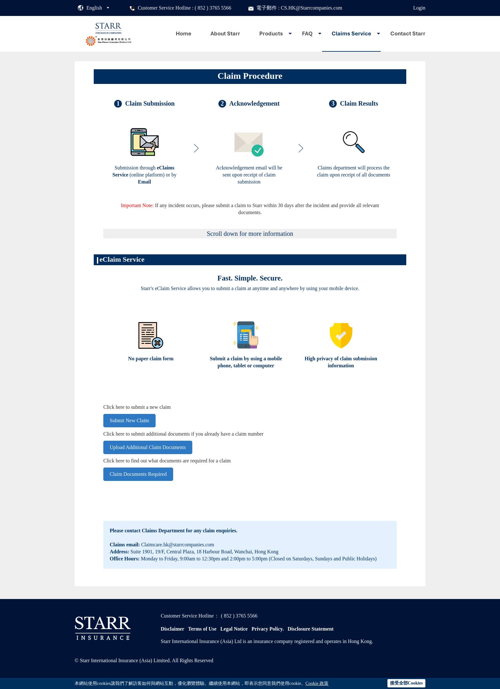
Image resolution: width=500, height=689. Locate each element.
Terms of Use (202, 629)
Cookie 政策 (316, 683)
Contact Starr (407, 33)
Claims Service (351, 33)
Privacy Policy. (268, 629)
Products (271, 33)
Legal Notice (234, 629)
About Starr (225, 33)
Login (419, 8)
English (94, 8)
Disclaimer (172, 629)
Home (183, 33)
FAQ (307, 33)
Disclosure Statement (311, 629)
